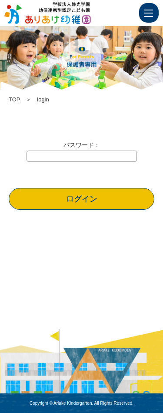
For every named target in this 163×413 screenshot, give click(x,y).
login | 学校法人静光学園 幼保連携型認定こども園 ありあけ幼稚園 (63, 13)
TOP (14, 99)
